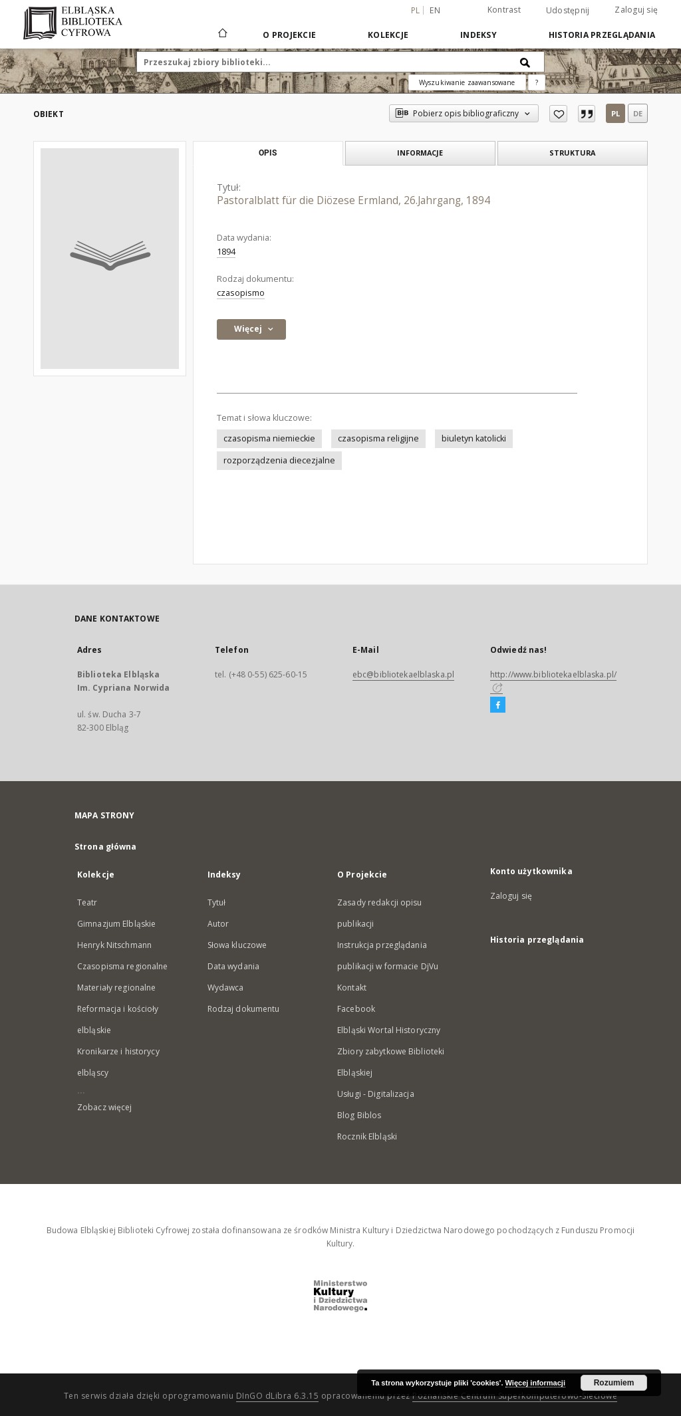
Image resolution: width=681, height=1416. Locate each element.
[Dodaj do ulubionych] (558, 113)
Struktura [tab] (572, 153)
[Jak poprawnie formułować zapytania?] (536, 82)
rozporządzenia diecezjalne (279, 460)
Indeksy (478, 35)
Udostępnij (568, 10)
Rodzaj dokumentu (243, 1008)
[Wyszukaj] (525, 61)
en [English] (435, 10)
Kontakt (351, 987)
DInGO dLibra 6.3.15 (277, 1395)
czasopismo (241, 292)
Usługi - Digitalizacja (375, 1094)
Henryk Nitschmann (114, 945)
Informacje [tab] (420, 153)
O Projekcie (289, 35)
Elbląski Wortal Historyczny (388, 1030)
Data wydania (233, 966)
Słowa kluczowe (237, 945)
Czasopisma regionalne (122, 966)
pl (615, 113)
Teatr (87, 902)
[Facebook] (497, 705)
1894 (226, 251)
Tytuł (216, 902)
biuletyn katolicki (474, 438)
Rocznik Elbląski (367, 1136)
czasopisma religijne (378, 438)
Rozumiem (614, 1382)
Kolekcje (388, 35)
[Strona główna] (222, 34)
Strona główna (105, 846)
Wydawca (225, 987)
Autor (218, 923)
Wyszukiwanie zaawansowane (467, 82)
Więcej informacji (535, 1383)
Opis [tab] (268, 153)
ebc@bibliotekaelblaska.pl (403, 674)
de (637, 113)
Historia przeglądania (602, 35)
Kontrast (504, 9)
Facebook (356, 1008)
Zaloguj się (636, 9)
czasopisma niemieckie (269, 438)
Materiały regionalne (116, 987)
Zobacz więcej (104, 1107)
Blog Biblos (359, 1115)
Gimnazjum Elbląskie (116, 923)
